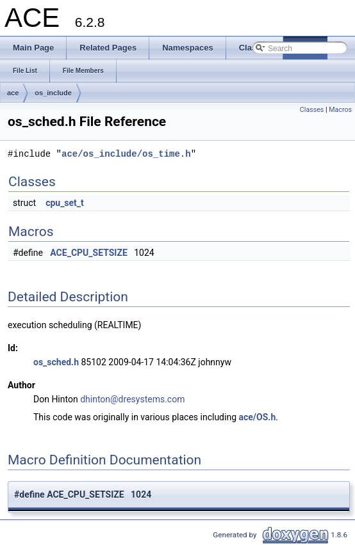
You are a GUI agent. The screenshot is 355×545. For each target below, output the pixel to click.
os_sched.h (56, 362)
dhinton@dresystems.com (132, 399)
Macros (340, 110)
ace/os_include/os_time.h (126, 154)
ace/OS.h (257, 417)
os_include (53, 93)
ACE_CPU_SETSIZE (88, 253)
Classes (312, 110)
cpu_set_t (64, 203)
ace (13, 93)
